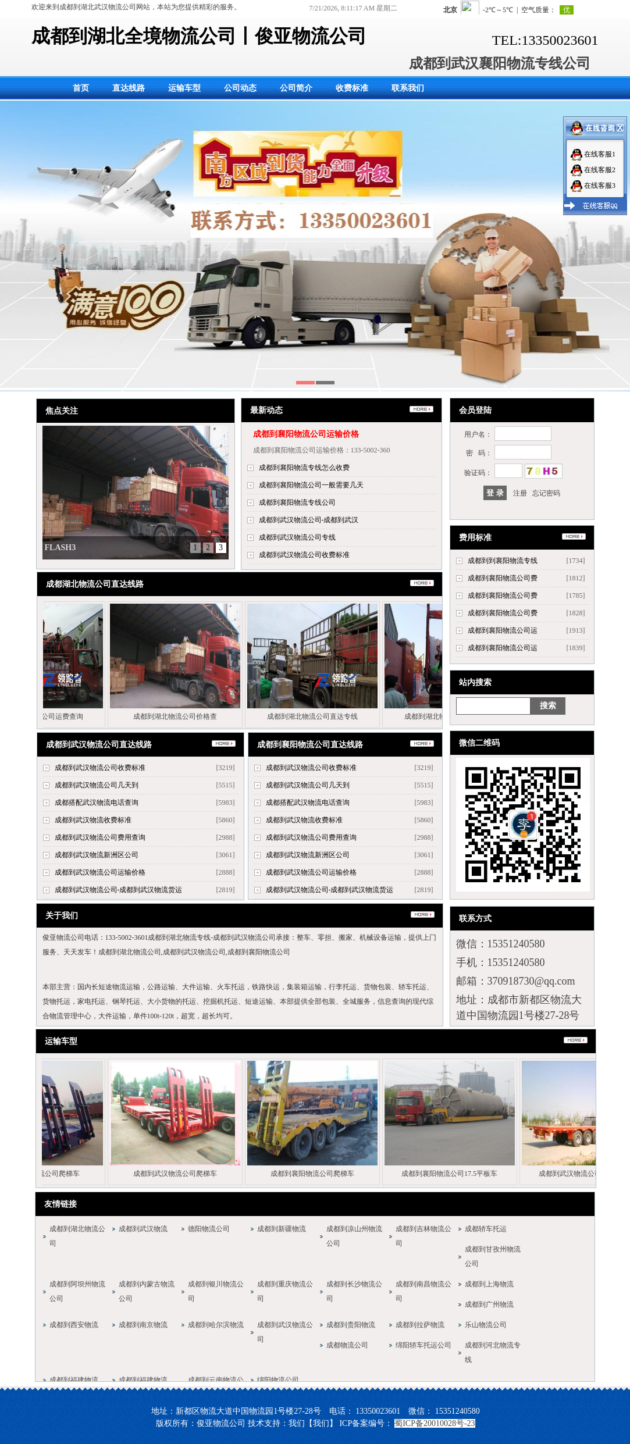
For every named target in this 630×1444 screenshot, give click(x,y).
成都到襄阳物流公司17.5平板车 (452, 1174)
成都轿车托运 (486, 1229)
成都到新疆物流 (281, 1229)
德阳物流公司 (209, 1229)
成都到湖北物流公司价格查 (178, 716)
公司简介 (296, 88)
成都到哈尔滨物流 (216, 1325)
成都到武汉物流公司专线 (297, 537)
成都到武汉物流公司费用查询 (100, 837)
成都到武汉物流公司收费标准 (304, 555)
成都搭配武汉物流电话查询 (96, 802)
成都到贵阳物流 (350, 1325)
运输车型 (184, 88)
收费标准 (352, 88)
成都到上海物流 (489, 1284)
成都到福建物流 (73, 1380)
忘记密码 (546, 493)
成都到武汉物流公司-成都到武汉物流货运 (119, 890)
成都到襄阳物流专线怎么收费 (304, 467)
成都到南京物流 (143, 1325)
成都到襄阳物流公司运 (503, 630)
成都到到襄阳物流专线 (503, 561)
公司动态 (240, 88)
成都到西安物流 (73, 1325)
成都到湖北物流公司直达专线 (315, 716)
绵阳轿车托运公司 (423, 1345)
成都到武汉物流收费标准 (93, 820)
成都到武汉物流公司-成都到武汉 (309, 520)
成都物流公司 (347, 1345)
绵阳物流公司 (278, 1380)
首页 (81, 88)
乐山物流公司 (486, 1325)
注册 (520, 493)
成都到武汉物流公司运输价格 (100, 872)
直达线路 (128, 88)
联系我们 (407, 88)
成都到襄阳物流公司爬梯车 (315, 1174)
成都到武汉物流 (143, 1229)
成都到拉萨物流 (420, 1325)
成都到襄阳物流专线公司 (297, 502)
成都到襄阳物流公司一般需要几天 (311, 485)
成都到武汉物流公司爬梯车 (178, 1174)
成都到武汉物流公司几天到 (96, 785)
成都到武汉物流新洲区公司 (96, 855)
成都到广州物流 (489, 1304)
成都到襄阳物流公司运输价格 (306, 434)
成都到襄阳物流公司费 (503, 578)
